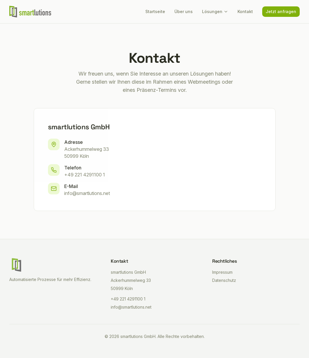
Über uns (183, 11)
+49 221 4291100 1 (84, 175)
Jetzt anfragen (281, 11)
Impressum (222, 272)
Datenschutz (224, 280)
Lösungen (215, 11)
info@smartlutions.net (87, 193)
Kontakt (245, 11)
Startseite (155, 11)
